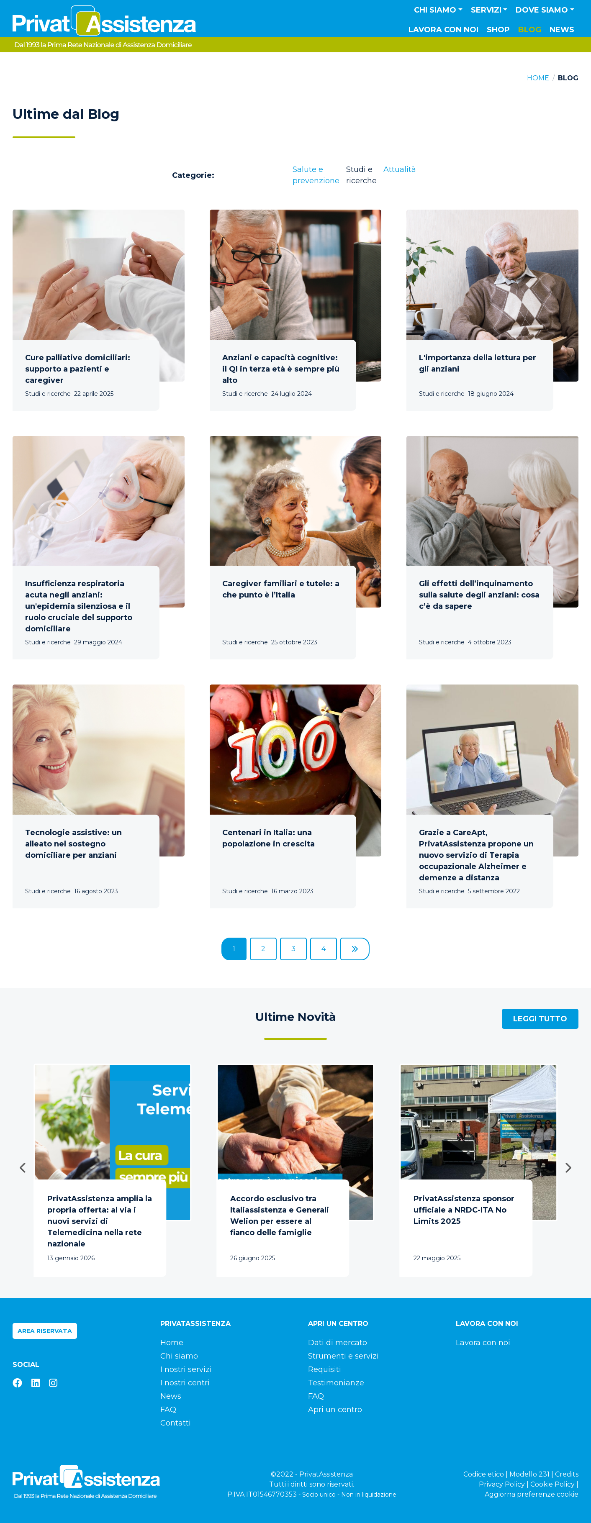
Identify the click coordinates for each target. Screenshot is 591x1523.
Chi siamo (179, 1356)
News (562, 29)
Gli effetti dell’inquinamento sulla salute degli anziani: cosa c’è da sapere (479, 595)
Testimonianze (336, 1382)
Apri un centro (335, 1409)
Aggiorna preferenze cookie (531, 1494)
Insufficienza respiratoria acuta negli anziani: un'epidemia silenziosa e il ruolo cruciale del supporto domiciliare (78, 606)
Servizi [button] (486, 10)
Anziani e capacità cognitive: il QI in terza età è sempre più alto (280, 369)
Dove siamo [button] (542, 10)
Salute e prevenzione (316, 175)
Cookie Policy (552, 1484)
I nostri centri (185, 1382)
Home (538, 78)
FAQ (168, 1409)
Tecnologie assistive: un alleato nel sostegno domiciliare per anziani (73, 844)
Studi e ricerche (361, 175)
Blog (529, 29)
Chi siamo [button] (435, 10)
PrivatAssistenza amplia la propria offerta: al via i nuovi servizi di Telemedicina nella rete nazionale (99, 1221)
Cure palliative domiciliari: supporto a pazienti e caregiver (77, 369)
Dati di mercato (337, 1342)
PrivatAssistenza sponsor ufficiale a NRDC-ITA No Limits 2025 (464, 1210)
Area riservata (45, 1331)
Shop (498, 29)
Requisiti (324, 1369)
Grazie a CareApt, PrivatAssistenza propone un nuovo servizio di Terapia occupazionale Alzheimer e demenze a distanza (476, 855)
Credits (566, 1474)
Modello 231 (529, 1474)
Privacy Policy (502, 1484)
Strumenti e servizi (343, 1356)
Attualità (399, 169)
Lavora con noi (443, 29)
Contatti (175, 1423)
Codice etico (483, 1474)
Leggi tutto (540, 1018)
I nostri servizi (186, 1369)
